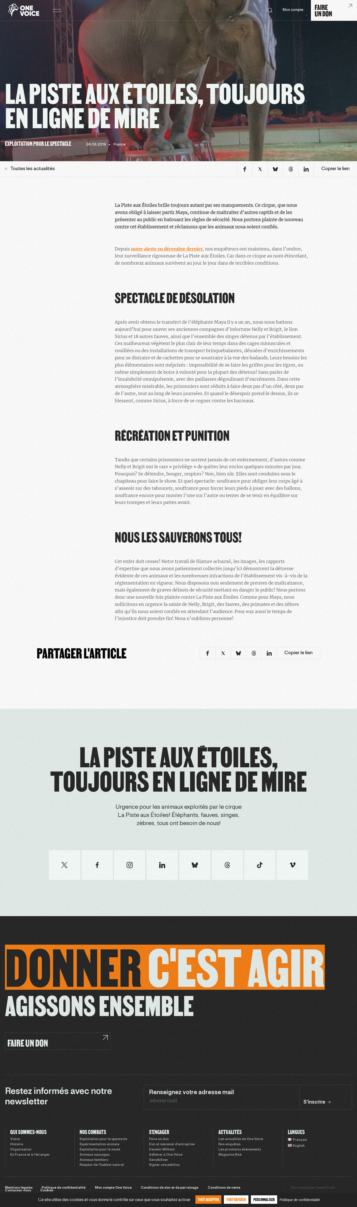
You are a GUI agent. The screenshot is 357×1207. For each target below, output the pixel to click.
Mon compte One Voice (113, 1187)
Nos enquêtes (229, 1144)
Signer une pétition (164, 1165)
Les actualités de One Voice (240, 1139)
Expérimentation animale (99, 1144)
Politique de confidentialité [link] (299, 1200)
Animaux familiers (94, 1160)
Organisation (20, 1149)
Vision (15, 1139)
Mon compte (293, 10)
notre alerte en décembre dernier (167, 249)
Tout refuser (236, 1199)
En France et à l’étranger (30, 1154)
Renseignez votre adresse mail (191, 1092)
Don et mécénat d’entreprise (172, 1144)
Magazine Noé (229, 1154)
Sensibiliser (158, 1160)
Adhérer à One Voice (165, 1154)
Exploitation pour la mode (100, 1149)
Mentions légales (18, 1187)
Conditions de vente (224, 1187)
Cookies (46, 1190)
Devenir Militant (162, 1149)
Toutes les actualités (30, 169)
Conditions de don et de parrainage (169, 1187)
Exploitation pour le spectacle (103, 1139)
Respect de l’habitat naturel (102, 1165)
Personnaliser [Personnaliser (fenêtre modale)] (264, 1199)
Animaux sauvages (95, 1154)
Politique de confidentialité (64, 1187)
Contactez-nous (18, 1190)
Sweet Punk (325, 1187)
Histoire (16, 1144)
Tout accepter (208, 1199)
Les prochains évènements (239, 1149)
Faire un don (159, 1139)
